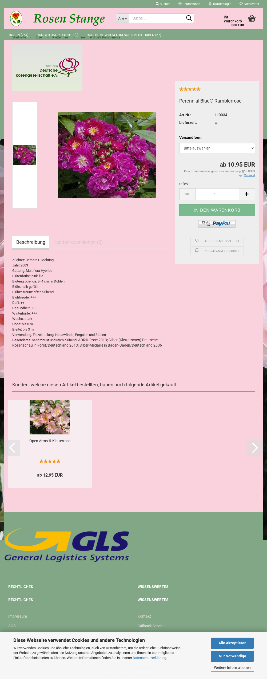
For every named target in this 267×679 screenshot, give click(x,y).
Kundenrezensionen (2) (78, 242)
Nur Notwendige (232, 656)
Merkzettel (249, 4)
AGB (12, 626)
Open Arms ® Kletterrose (49, 441)
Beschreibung (30, 242)
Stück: (184, 184)
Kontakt (144, 616)
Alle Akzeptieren (232, 643)
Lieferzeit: (188, 122)
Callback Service (151, 626)
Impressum (17, 616)
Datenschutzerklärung (149, 658)
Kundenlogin (220, 4)
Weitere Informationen (232, 667)
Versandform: (190, 137)
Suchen (163, 4)
